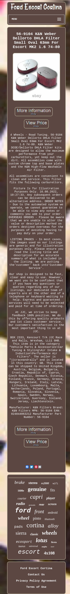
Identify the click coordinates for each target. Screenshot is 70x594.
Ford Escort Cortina (36, 568)
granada (32, 505)
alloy (53, 526)
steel (52, 547)
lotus (41, 540)
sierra (21, 533)
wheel (23, 518)
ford (23, 511)
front (39, 511)
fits (52, 490)
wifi (55, 483)
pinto (37, 518)
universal (33, 546)
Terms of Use (36, 587)
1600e (21, 490)
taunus (21, 546)
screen (52, 504)
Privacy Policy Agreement (36, 581)
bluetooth (50, 519)
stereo (32, 483)
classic (34, 534)
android (52, 512)
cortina (35, 525)
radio (20, 503)
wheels (49, 533)
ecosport (24, 542)
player (50, 498)
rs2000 (45, 483)
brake (20, 482)
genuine (37, 489)
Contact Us (36, 574)
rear (41, 504)
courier (22, 498)
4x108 (49, 553)
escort (29, 552)
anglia (44, 546)
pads (18, 527)
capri (36, 496)
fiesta (54, 542)
